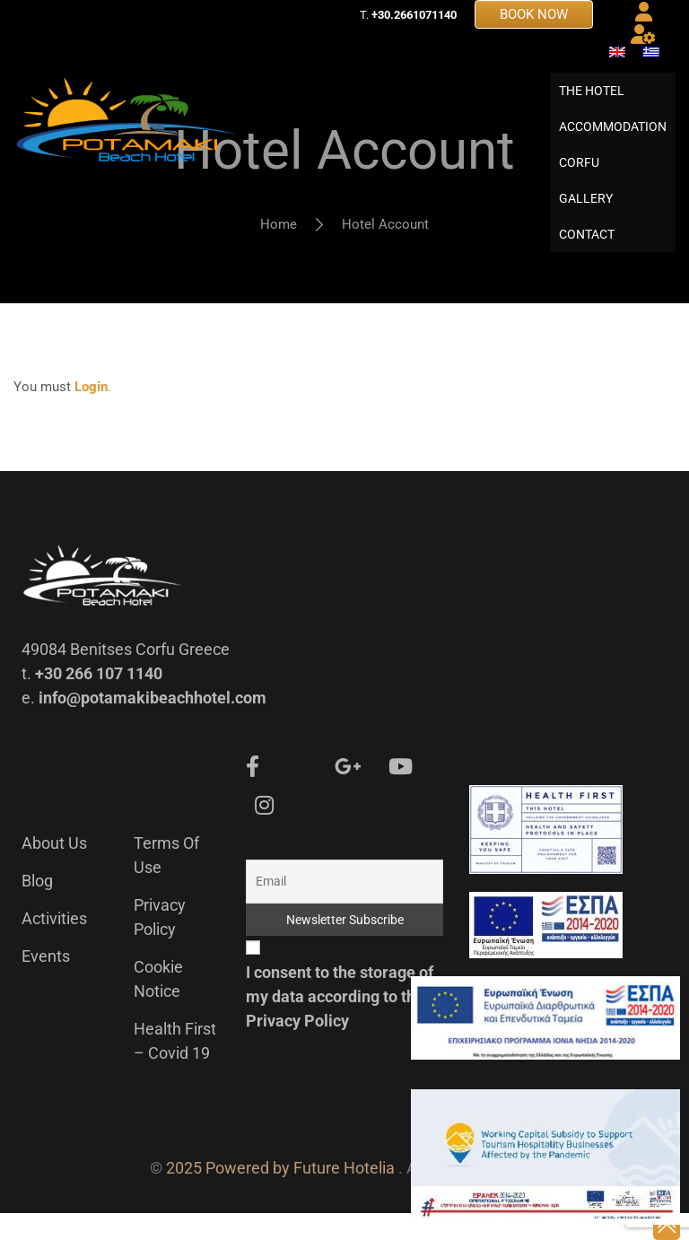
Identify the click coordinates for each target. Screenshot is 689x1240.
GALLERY (586, 212)
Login (91, 414)
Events (46, 983)
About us (54, 869)
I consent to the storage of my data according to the (339, 1023)
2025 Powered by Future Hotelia (280, 1194)
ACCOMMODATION (613, 140)
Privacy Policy (297, 1047)
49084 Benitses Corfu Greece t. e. (126, 700)
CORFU (579, 176)
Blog (37, 907)
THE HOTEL (591, 104)
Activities (54, 945)
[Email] (344, 908)
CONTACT (587, 247)
